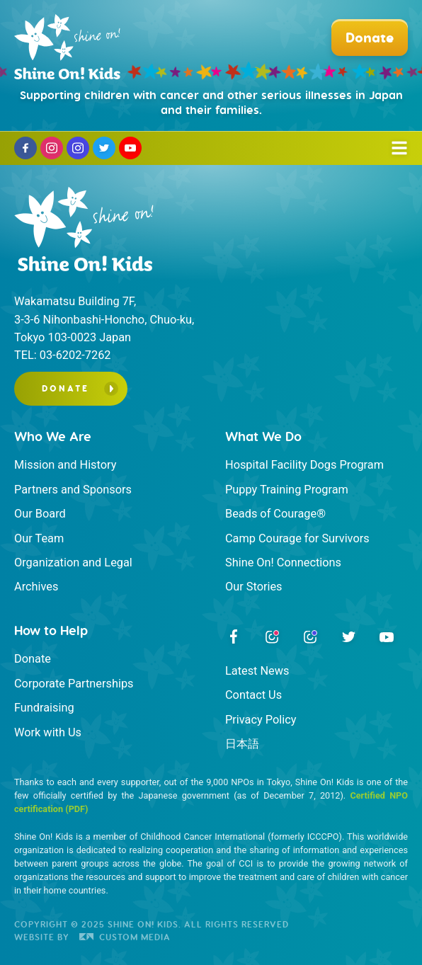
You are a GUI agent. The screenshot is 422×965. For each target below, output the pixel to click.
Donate (65, 388)
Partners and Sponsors (73, 489)
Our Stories (254, 586)
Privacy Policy (260, 719)
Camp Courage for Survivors (297, 538)
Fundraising (44, 707)
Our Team (39, 538)
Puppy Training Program (286, 489)
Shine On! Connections (283, 562)
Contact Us (253, 695)
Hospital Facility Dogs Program (304, 465)
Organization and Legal (73, 562)
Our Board (40, 513)
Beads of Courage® (275, 513)
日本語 (242, 743)
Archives (36, 586)
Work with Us (47, 732)
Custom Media (125, 937)
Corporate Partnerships (74, 683)
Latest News (257, 671)
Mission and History (65, 465)
